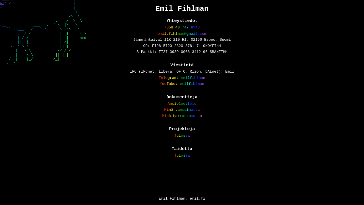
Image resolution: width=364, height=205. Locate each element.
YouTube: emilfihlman (182, 93)
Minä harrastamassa (182, 128)
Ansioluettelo (181, 114)
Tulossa (182, 149)
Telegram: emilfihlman (182, 86)
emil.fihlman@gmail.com (182, 37)
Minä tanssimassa (182, 121)
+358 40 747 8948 (182, 30)
